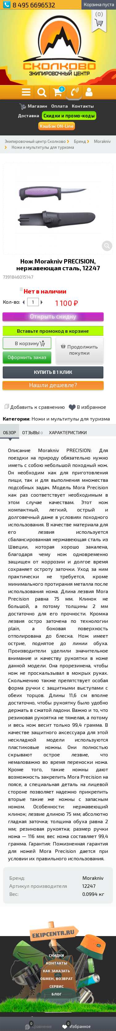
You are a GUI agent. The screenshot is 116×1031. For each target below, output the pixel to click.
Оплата (59, 106)
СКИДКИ (56, 955)
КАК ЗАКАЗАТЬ (56, 971)
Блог (57, 994)
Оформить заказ (27, 357)
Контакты (83, 106)
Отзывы (32, 432)
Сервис (56, 986)
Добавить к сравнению (34, 407)
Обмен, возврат (56, 978)
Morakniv (102, 141)
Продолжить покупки (79, 350)
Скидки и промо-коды (69, 115)
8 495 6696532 (34, 5)
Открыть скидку (53, 316)
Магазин (33, 106)
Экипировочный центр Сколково (35, 141)
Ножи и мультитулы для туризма (43, 147)
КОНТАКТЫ (56, 963)
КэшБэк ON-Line (56, 126)
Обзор (9, 432)
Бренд (80, 141)
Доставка (28, 115)
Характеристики (68, 432)
